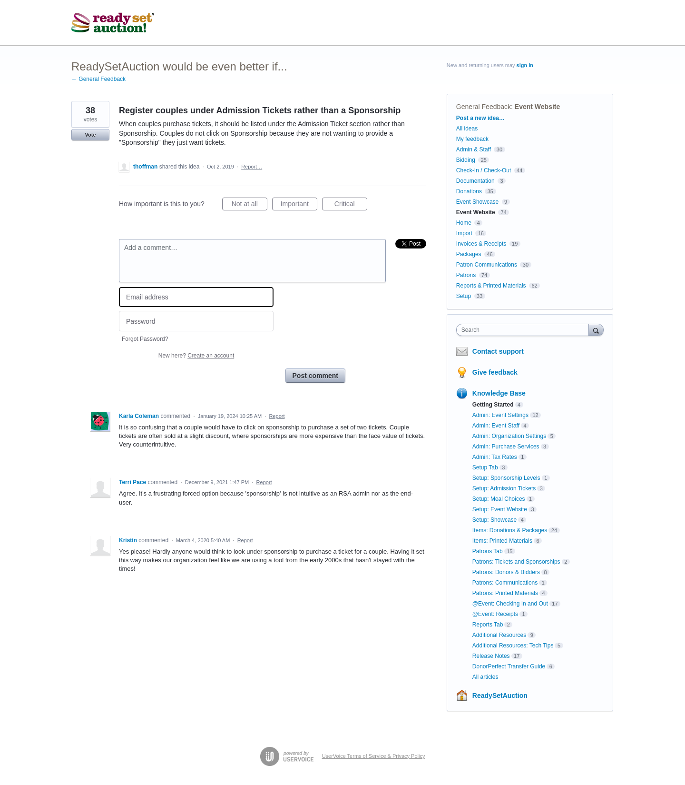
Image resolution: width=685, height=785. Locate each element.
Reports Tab (487, 624)
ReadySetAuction (500, 695)
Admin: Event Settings (500, 415)
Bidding (465, 160)
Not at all (249, 205)
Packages (468, 254)
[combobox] (525, 330)
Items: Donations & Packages (509, 530)
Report (276, 416)
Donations (469, 191)
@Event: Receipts (495, 614)
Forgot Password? (145, 339)
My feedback (472, 139)
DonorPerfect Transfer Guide (508, 666)
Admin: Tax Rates (494, 457)
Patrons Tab (487, 551)
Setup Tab (485, 467)
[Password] (196, 321)
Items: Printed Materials (502, 540)
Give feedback (495, 372)
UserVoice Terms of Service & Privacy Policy (373, 756)
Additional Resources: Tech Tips (513, 645)
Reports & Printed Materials (491, 285)
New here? (196, 355)
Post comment (315, 375)
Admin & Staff (473, 149)
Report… (251, 166)
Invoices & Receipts (481, 243)
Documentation (475, 181)
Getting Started (493, 404)
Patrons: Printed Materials (505, 593)
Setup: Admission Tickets (504, 488)
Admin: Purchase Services (505, 446)
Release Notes (491, 656)
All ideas (467, 128)
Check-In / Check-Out (483, 170)
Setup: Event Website (499, 509)
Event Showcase (477, 202)
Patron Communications (486, 264)
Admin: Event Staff (495, 425)
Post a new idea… (480, 118)
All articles (485, 677)
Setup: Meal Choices (498, 499)
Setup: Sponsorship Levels (506, 478)
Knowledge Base (499, 393)
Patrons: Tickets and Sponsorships (516, 561)
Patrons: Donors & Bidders (506, 572)
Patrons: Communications (505, 582)
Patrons (466, 275)
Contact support (498, 351)
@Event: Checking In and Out (510, 603)
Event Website (537, 106)
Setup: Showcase (494, 520)
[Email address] (196, 297)
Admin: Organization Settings (509, 436)
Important (299, 205)
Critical (350, 205)
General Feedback (483, 106)
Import (464, 233)
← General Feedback (98, 79)
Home (463, 222)
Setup (463, 296)
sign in (525, 65)
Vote (90, 135)
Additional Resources (499, 635)
